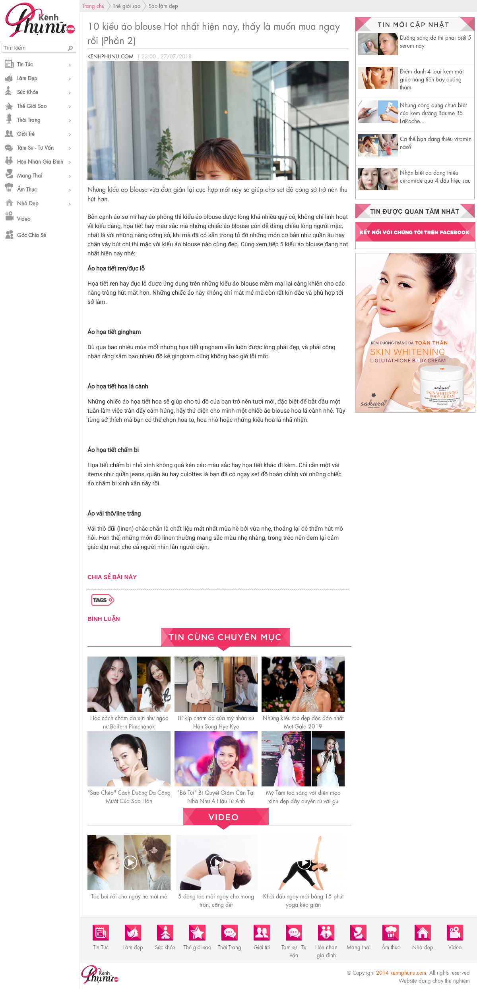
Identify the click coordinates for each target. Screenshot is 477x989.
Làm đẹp (27, 77)
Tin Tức (25, 63)
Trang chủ (93, 5)
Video (23, 218)
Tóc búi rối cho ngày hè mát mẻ (129, 895)
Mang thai (29, 175)
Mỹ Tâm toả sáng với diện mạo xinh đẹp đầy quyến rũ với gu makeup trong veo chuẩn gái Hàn (303, 800)
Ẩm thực (27, 188)
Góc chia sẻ (31, 234)
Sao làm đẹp (163, 5)
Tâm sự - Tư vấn (35, 147)
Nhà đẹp (28, 202)
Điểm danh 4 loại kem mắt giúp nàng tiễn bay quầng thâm (431, 78)
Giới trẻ (26, 133)
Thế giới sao (32, 105)
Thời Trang (29, 119)
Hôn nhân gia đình (40, 161)
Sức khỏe (27, 91)
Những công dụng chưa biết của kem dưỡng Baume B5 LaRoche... (433, 112)
